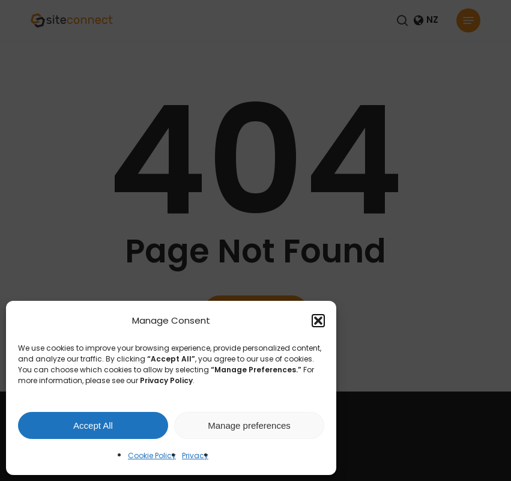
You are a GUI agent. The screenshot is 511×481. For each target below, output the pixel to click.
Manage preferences (249, 425)
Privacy (195, 455)
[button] (318, 321)
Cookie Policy (152, 455)
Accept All (93, 425)
